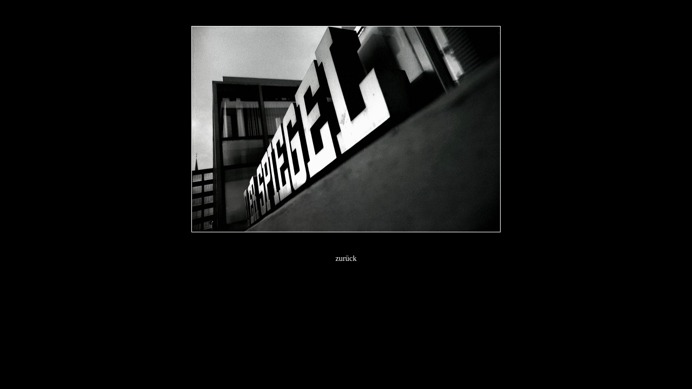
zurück (345, 258)
